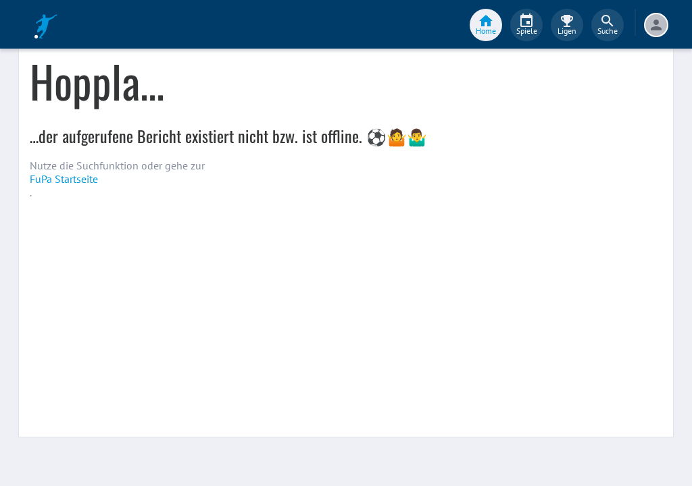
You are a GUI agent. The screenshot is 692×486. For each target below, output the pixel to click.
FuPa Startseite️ (64, 179)
